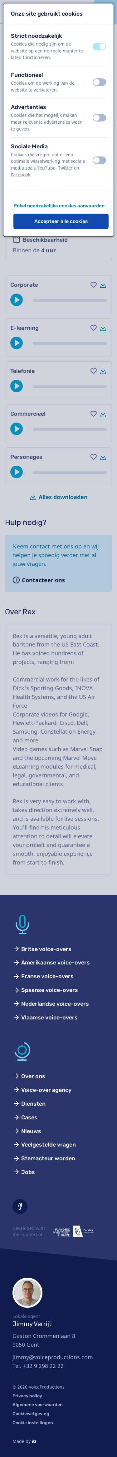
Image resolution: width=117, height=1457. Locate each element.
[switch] (99, 46)
